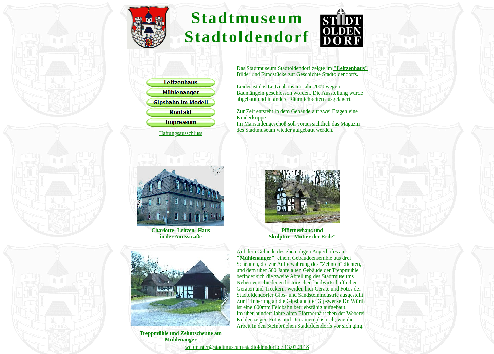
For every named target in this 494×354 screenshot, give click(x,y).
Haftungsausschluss (180, 133)
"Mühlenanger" (255, 258)
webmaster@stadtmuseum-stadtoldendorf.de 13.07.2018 (247, 347)
